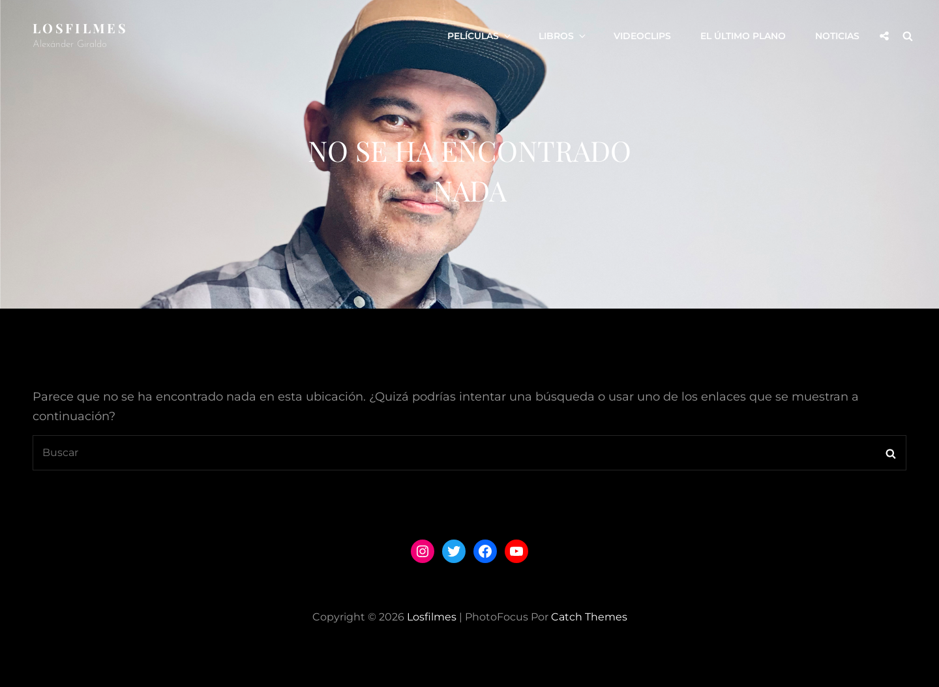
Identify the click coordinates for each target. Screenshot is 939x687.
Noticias (837, 36)
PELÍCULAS (480, 36)
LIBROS (563, 36)
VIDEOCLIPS (642, 36)
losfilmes (80, 28)
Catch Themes (589, 617)
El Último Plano (743, 36)
